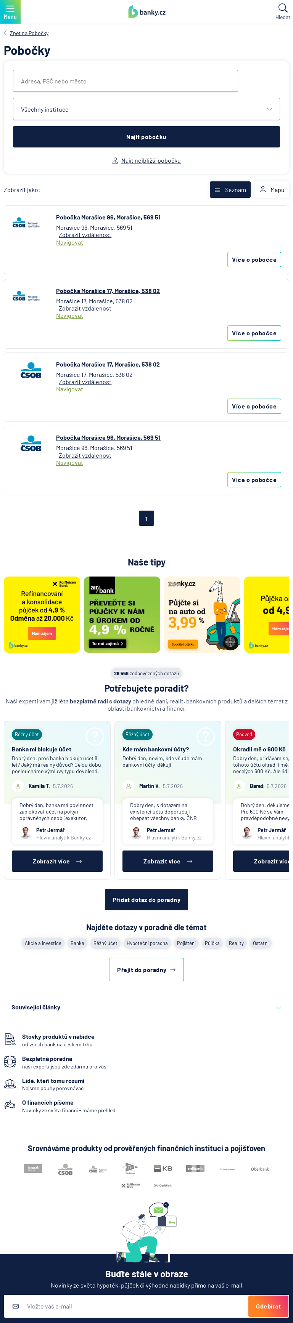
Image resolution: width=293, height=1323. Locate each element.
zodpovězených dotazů (146, 673)
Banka (77, 943)
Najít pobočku (146, 136)
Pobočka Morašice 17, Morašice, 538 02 (108, 290)
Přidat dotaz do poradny (147, 899)
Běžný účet (105, 943)
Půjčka (212, 943)
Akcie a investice (43, 943)
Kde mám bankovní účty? (155, 749)
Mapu (272, 190)
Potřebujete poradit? (147, 688)
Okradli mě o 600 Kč (259, 749)
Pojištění (186, 943)
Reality (236, 943)
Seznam (230, 189)
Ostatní (261, 943)
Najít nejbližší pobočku (146, 160)
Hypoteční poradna (147, 943)
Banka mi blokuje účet (41, 749)
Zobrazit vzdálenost (85, 234)
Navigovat (69, 242)
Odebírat (268, 1306)
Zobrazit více (57, 861)
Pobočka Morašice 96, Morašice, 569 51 (108, 217)
